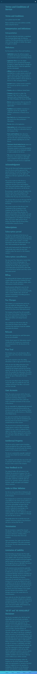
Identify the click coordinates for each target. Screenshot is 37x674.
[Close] (1, 1)
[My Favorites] (35, 1)
